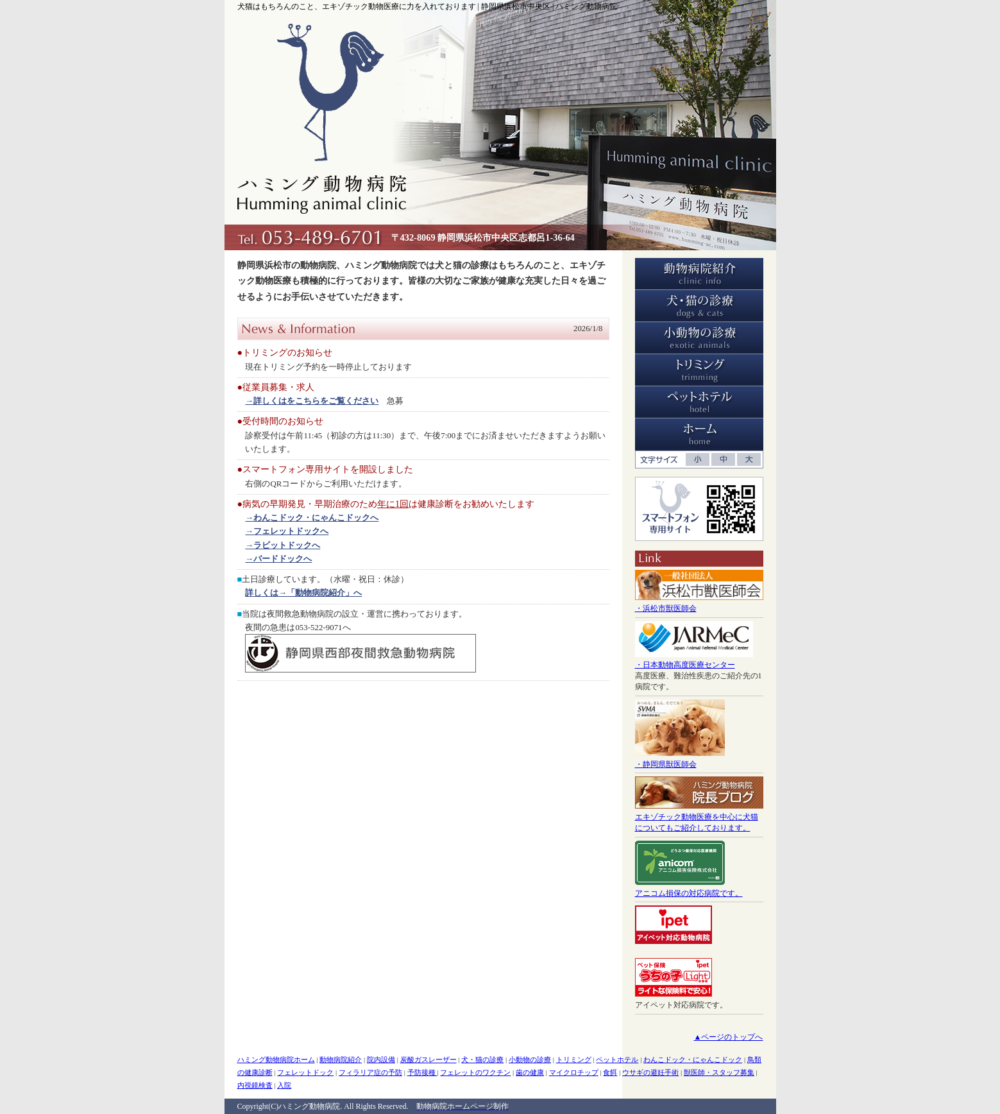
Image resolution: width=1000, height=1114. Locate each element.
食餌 (610, 1072)
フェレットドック (305, 1072)
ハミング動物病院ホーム (276, 1059)
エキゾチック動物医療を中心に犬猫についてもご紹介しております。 (699, 816)
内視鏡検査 (255, 1085)
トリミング (573, 1059)
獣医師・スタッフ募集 (719, 1072)
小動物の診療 (530, 1059)
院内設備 (381, 1059)
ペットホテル (617, 1059)
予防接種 (422, 1072)
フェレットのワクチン (475, 1072)
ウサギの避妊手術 (650, 1072)
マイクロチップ (573, 1072)
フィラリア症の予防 (370, 1072)
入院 (284, 1085)
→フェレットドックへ (286, 531)
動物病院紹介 (340, 1059)
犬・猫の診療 (482, 1059)
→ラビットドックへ (282, 545)
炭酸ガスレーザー (428, 1059)
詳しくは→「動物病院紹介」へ (303, 592)
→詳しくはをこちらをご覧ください (311, 401)
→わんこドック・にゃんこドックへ (311, 517)
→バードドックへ (278, 558)
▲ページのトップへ (728, 1037)
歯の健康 (530, 1072)
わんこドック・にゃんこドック (692, 1059)
